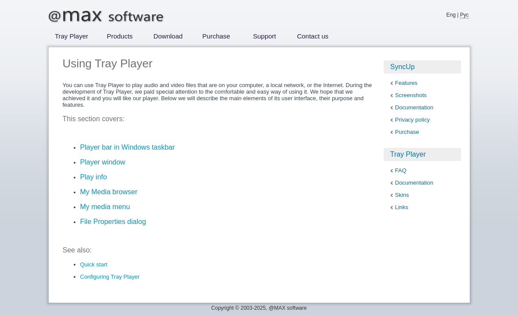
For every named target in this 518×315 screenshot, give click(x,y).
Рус (464, 15)
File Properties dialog (113, 221)
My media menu (105, 206)
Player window (102, 162)
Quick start (93, 264)
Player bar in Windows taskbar (127, 147)
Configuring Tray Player (110, 276)
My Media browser (109, 192)
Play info (93, 177)
